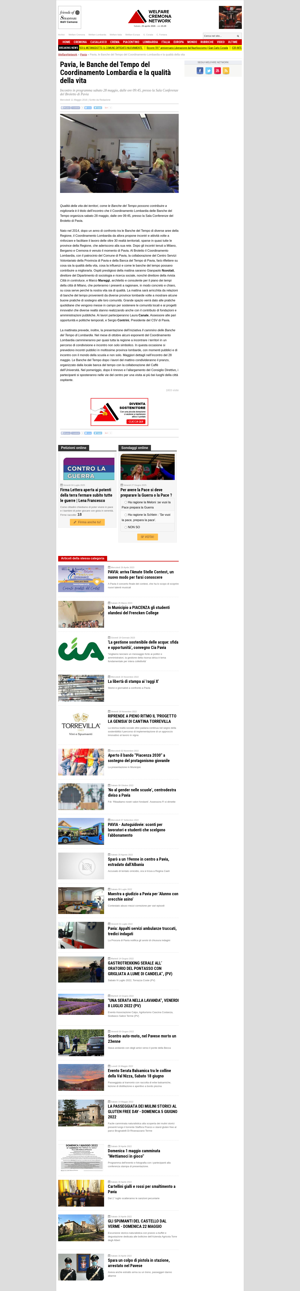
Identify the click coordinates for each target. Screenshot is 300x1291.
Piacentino (131, 42)
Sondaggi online (134, 448)
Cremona (80, 42)
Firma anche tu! (87, 522)
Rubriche (207, 42)
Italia (165, 42)
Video (221, 42)
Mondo (192, 42)
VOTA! (147, 537)
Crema (115, 42)
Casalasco (98, 42)
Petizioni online (73, 448)
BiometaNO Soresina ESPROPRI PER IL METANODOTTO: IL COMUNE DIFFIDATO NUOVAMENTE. (97, 47)
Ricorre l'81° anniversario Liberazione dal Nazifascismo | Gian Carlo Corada (191, 47)
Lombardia (150, 42)
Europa (179, 42)
